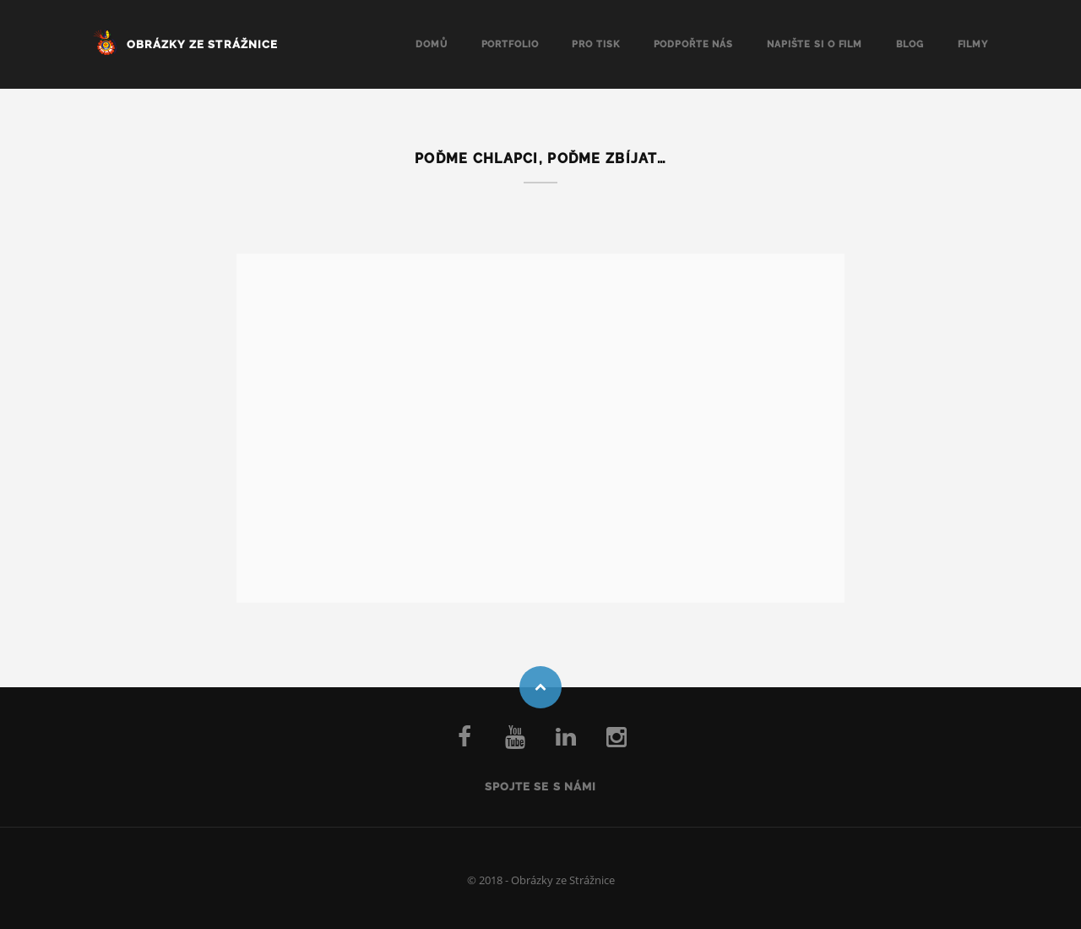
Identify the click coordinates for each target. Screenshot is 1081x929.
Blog (910, 44)
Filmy (973, 44)
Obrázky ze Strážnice (202, 44)
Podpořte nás (694, 44)
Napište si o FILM (814, 44)
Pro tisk (595, 44)
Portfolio (510, 44)
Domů (432, 44)
